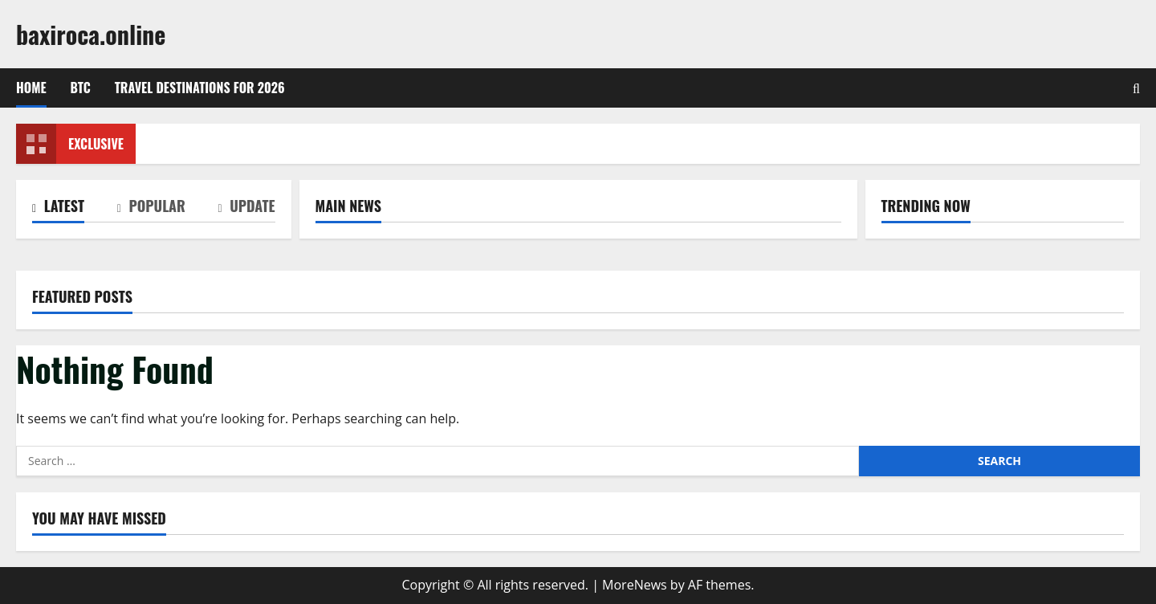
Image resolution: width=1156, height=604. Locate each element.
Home (31, 87)
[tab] (58, 209)
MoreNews (634, 585)
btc (81, 87)
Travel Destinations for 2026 (200, 87)
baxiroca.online (90, 34)
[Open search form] (1136, 88)
